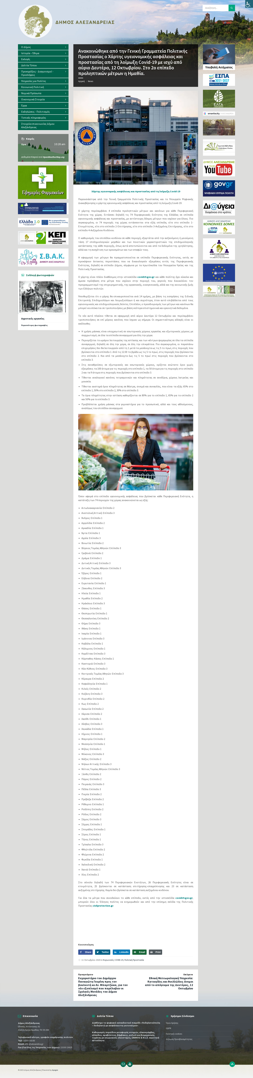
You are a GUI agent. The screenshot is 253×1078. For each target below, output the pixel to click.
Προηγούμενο (85, 974)
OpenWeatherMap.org (53, 157)
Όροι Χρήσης (172, 1022)
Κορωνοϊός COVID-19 (113, 959)
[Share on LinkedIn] (121, 952)
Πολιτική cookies (174, 1033)
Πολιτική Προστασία (134, 959)
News (90, 81)
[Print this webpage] (155, 952)
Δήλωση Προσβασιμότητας (179, 1039)
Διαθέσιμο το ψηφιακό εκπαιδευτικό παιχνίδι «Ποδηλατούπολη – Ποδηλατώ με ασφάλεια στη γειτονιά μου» (126, 1024)
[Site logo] (66, 37)
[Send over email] (139, 952)
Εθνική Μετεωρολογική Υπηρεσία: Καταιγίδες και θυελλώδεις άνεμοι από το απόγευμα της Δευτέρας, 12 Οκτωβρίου (169, 983)
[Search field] (219, 8)
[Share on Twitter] (102, 952)
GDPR (168, 1028)
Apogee (55, 1070)
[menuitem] (43, 47)
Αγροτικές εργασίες (32, 318)
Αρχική (81, 81)
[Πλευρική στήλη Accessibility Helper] (249, 4)
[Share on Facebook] (85, 952)
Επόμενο (188, 974)
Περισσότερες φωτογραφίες (34, 325)
